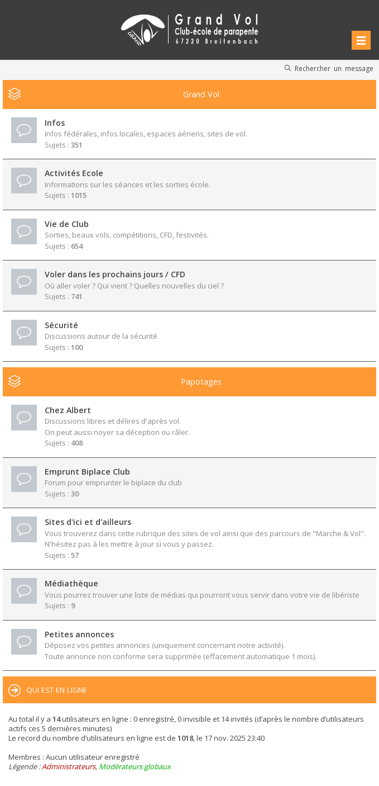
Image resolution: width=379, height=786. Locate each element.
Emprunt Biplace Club (87, 471)
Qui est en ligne (56, 690)
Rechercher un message (334, 68)
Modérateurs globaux (135, 766)
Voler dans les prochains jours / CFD (115, 274)
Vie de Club (67, 224)
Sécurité (61, 325)
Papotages (201, 381)
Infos (55, 122)
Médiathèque (71, 583)
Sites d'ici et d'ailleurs (88, 522)
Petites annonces (79, 634)
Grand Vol (201, 94)
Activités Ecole (74, 173)
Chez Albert (68, 410)
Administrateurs (68, 766)
